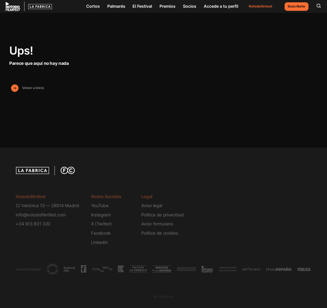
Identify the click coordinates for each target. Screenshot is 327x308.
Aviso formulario (157, 223)
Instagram (101, 214)
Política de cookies (159, 233)
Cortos (93, 6)
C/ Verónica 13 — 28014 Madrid (47, 205)
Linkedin (99, 242)
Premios (167, 6)
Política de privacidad (162, 214)
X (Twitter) (101, 223)
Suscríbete (296, 6)
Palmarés (116, 6)
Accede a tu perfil (221, 6)
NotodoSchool (260, 6)
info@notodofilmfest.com (41, 214)
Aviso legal (151, 205)
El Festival (142, 6)
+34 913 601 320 (33, 223)
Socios (189, 6)
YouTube (100, 205)
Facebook (101, 233)
